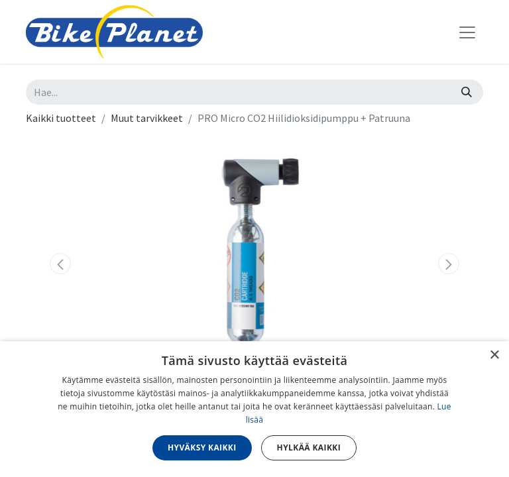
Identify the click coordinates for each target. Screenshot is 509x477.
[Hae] (466, 92)
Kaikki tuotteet (61, 118)
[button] (60, 263)
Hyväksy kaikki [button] (202, 447)
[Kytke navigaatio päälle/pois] (467, 31)
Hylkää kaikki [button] (309, 447)
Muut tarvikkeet (147, 118)
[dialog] (254, 409)
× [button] (494, 355)
